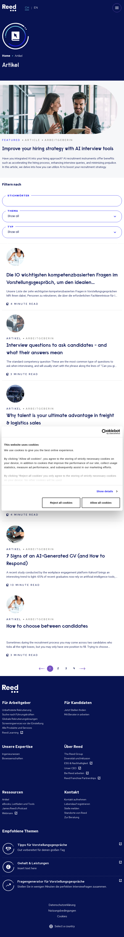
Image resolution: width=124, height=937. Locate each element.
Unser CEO (70, 768)
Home (6, 56)
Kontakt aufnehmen (75, 799)
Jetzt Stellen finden (75, 710)
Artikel (5, 799)
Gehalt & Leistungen (33, 863)
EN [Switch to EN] (36, 7)
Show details (105, 491)
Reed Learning (10, 732)
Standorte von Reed (75, 812)
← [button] (42, 668)
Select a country (65, 926)
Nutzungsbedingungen (62, 910)
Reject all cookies (61, 502)
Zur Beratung (71, 817)
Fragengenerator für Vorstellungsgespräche (51, 881)
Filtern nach (11, 184)
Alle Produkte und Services (17, 727)
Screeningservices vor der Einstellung (22, 723)
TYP (10, 226)
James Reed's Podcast (14, 808)
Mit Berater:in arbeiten (76, 714)
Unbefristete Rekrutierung (16, 710)
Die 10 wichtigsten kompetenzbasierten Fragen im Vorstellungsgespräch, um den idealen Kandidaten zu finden (62, 279)
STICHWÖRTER (18, 195)
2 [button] (58, 668)
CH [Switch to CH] (27, 7)
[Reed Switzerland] (9, 7)
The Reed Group (73, 754)
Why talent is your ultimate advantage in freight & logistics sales (60, 419)
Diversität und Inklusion (77, 758)
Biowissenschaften (12, 758)
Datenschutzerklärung (62, 905)
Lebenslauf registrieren (77, 804)
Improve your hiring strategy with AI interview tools (57, 149)
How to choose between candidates (47, 626)
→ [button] (82, 669)
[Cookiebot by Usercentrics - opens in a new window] (104, 431)
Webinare (7, 813)
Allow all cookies (101, 502)
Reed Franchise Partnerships (80, 778)
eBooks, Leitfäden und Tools (18, 804)
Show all (13, 216)
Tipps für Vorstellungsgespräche (42, 845)
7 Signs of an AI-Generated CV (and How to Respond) (55, 560)
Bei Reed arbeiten (74, 773)
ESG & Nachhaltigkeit (76, 763)
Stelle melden (71, 808)
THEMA (12, 210)
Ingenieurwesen (11, 754)
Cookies (62, 916)
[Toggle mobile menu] (117, 8)
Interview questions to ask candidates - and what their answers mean (56, 349)
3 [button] (66, 668)
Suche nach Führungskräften (18, 714)
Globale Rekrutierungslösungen (20, 718)
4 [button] (74, 668)
